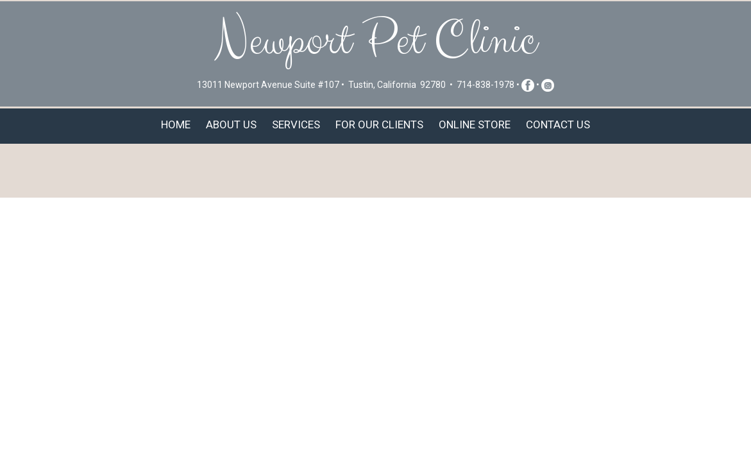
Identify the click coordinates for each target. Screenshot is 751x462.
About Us (231, 124)
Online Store (475, 124)
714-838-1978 (485, 85)
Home (175, 124)
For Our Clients (379, 124)
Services (296, 124)
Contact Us (558, 124)
